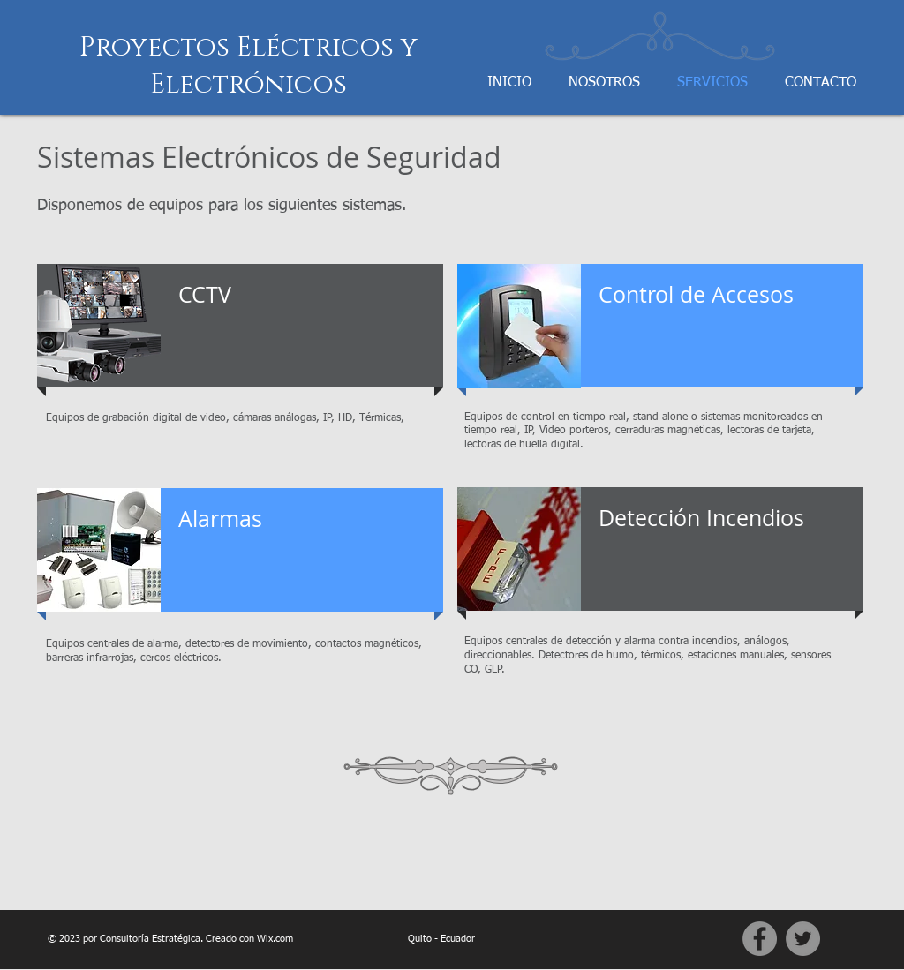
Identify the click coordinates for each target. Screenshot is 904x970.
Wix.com (275, 939)
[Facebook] (759, 938)
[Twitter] (803, 938)
